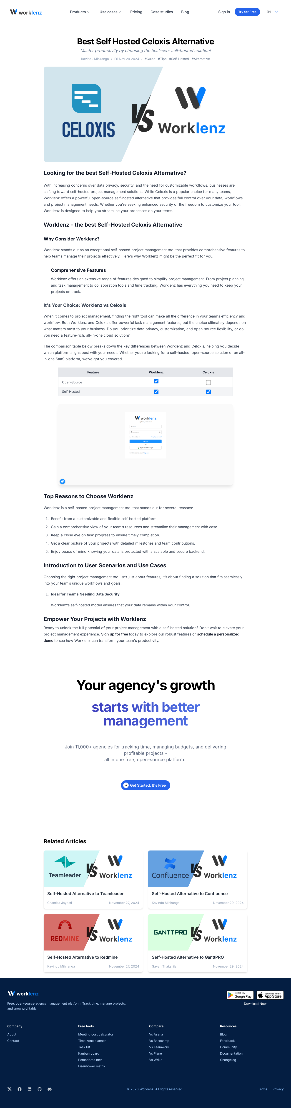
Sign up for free (115, 634)
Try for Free (247, 12)
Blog (185, 12)
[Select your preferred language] (272, 11)
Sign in (224, 12)
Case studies (162, 12)
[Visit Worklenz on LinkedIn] (29, 1089)
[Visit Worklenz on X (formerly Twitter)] (9, 1089)
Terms (262, 1089)
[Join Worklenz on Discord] (49, 1089)
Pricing (136, 12)
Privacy (278, 1089)
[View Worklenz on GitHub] (39, 1089)
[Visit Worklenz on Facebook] (19, 1089)
